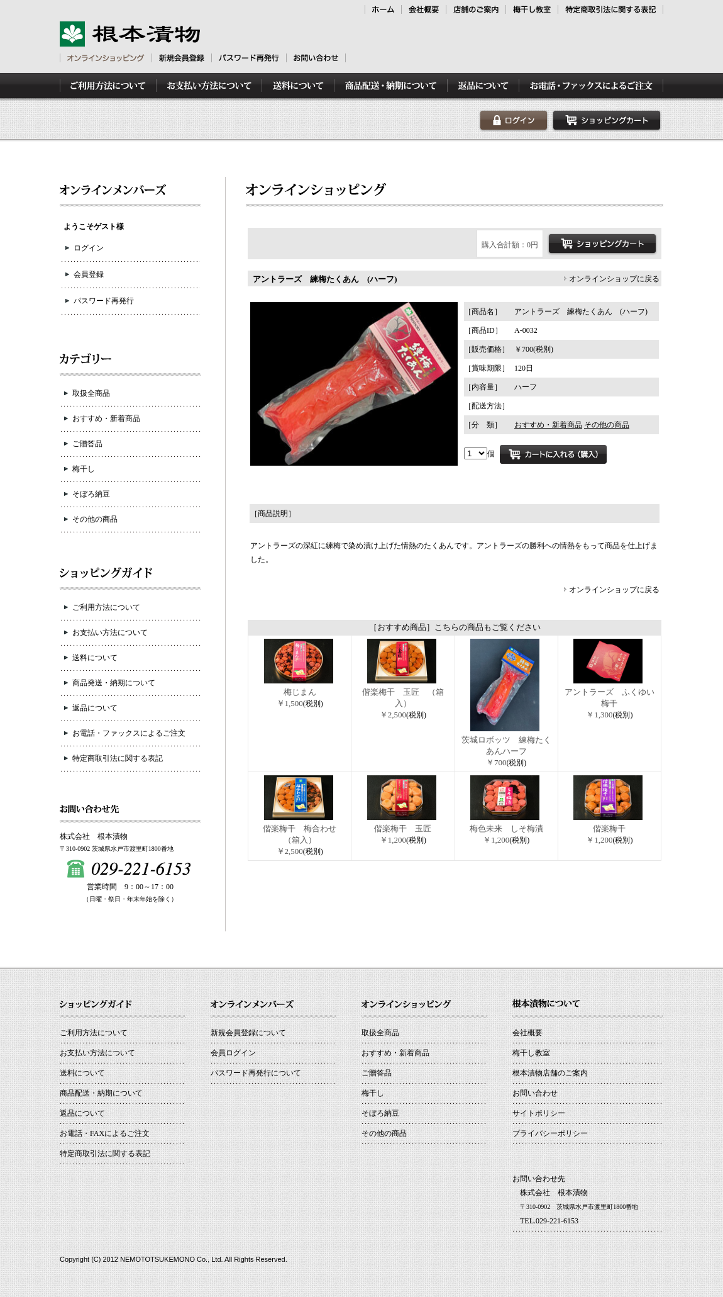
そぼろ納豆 (91, 494)
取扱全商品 (91, 393)
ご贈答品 (87, 443)
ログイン (89, 248)
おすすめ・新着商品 (106, 418)
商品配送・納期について (101, 1093)
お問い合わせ (535, 1093)
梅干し (83, 468)
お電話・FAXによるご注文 (105, 1133)
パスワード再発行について (256, 1073)
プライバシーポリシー (550, 1133)
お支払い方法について (110, 632)
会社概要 (527, 1032)
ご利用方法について (106, 607)
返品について (95, 708)
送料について (95, 657)
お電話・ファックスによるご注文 (128, 733)
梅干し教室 (531, 1052)
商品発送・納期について (113, 682)
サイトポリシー (538, 1113)
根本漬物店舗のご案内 (550, 1073)
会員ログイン (233, 1052)
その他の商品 (95, 519)
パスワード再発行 (104, 300)
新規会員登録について (248, 1032)
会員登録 (89, 274)
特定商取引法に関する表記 (117, 758)
